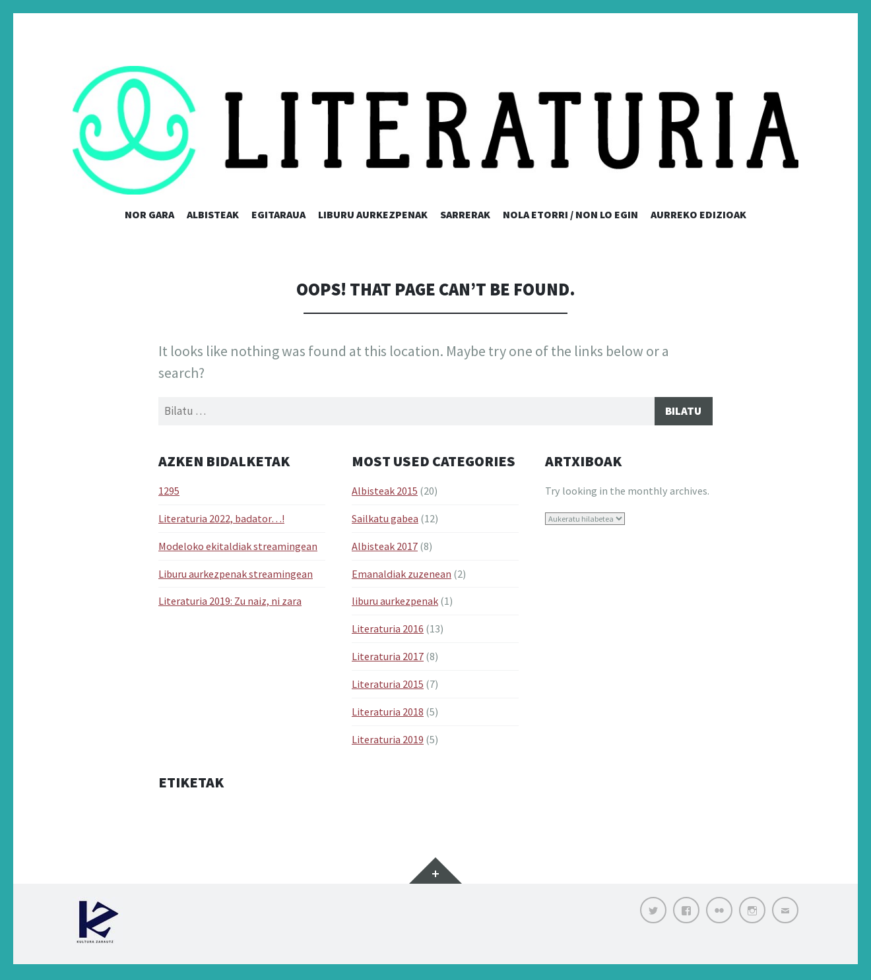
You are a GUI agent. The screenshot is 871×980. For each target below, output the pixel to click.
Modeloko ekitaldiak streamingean (237, 548)
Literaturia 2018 (388, 713)
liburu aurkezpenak (395, 603)
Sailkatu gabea (385, 520)
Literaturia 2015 (388, 685)
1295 (168, 492)
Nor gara (149, 214)
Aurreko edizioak (698, 214)
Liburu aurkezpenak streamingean (235, 575)
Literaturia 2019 (388, 741)
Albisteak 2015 (385, 492)
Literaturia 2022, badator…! (221, 520)
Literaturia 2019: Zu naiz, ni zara (230, 603)
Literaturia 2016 (388, 631)
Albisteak (213, 214)
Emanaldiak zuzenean (401, 575)
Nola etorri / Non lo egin (570, 214)
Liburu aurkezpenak (373, 214)
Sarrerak (465, 214)
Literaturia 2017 (388, 658)
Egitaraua (278, 214)
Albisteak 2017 (385, 548)
